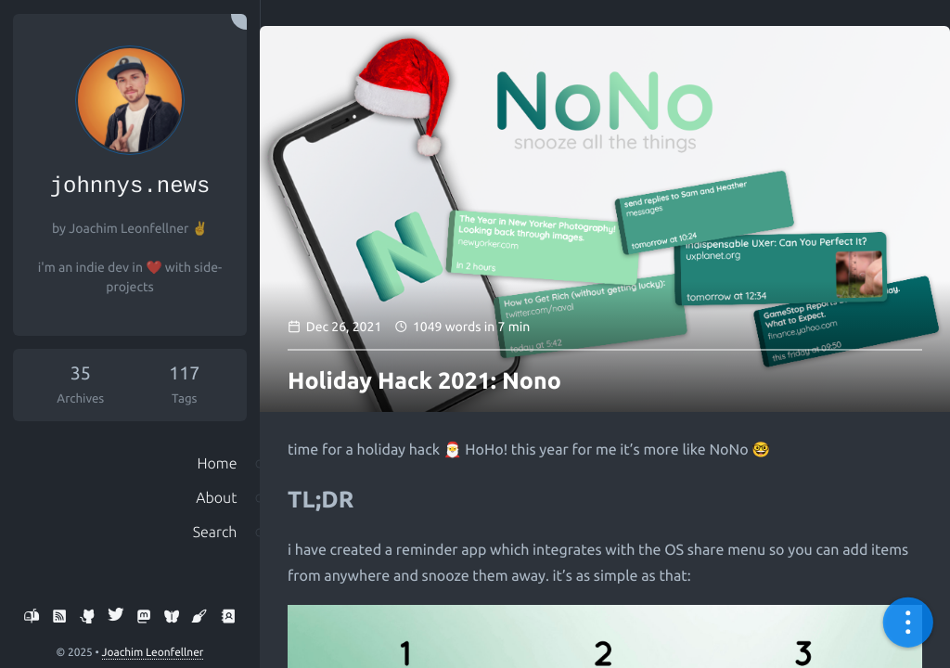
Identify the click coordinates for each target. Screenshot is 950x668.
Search (211, 550)
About (213, 511)
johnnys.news (130, 189)
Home (214, 472)
